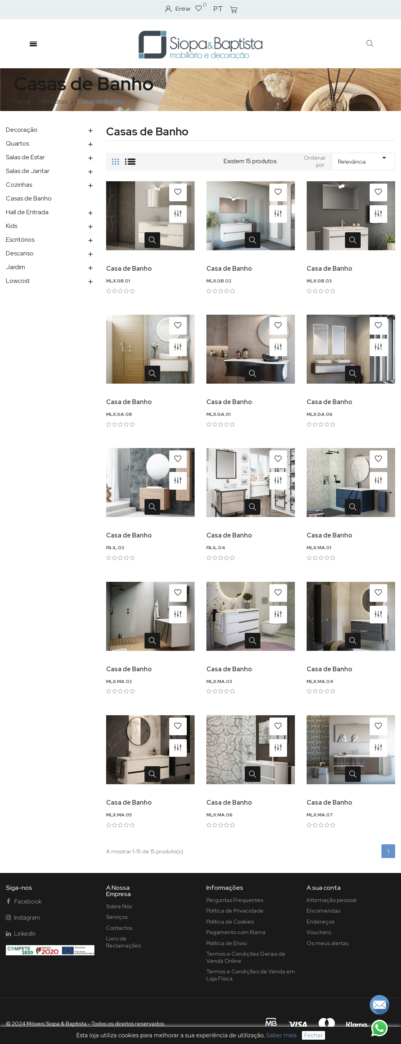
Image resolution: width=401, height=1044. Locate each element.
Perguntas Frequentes (234, 900)
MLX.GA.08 (119, 414)
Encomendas (323, 910)
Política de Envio (226, 943)
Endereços (320, 921)
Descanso (20, 253)
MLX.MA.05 (119, 815)
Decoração (22, 130)
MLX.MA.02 (119, 681)
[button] (370, 44)
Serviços (117, 916)
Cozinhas (19, 184)
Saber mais (281, 1035)
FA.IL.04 (215, 548)
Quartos (17, 143)
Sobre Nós (119, 906)
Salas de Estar (25, 157)
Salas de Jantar (27, 171)
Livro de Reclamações (123, 942)
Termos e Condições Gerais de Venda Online (245, 957)
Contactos (119, 927)
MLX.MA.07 (320, 815)
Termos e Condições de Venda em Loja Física (250, 975)
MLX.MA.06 (219, 815)
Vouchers (319, 932)
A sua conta (324, 888)
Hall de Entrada (27, 212)
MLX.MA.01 (319, 548)
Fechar (313, 1035)
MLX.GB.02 (218, 281)
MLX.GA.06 (319, 414)
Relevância (363, 159)
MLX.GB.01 (118, 281)
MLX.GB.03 (319, 281)
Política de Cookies (230, 921)
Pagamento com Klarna (236, 932)
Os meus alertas (328, 943)
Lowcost (18, 281)
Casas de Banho (29, 198)
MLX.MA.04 (320, 681)
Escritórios (20, 239)
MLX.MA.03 (219, 681)
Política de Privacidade (235, 910)
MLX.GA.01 (218, 414)
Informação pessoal (331, 900)
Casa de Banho (129, 268)
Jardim (15, 267)
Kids (11, 226)
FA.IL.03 (115, 548)
